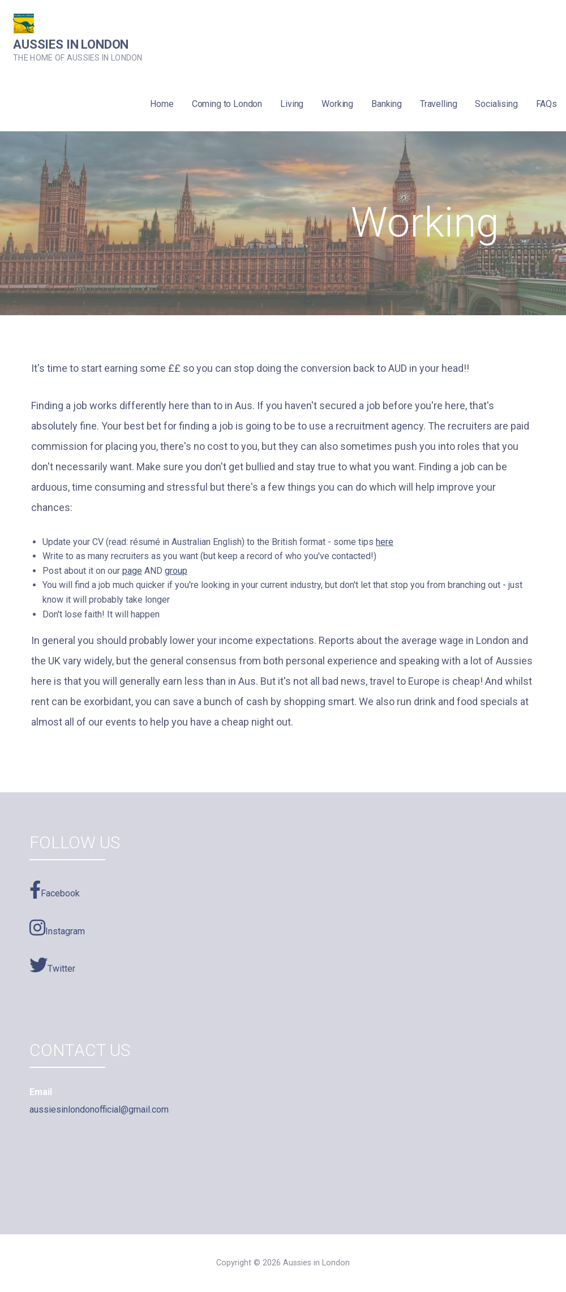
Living (291, 103)
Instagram (57, 927)
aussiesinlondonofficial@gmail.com (99, 1109)
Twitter (52, 965)
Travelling (438, 103)
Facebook (54, 890)
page (132, 570)
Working (337, 103)
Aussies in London (70, 44)
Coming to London (227, 103)
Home (161, 103)
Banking (386, 103)
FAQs (546, 103)
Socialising (496, 103)
